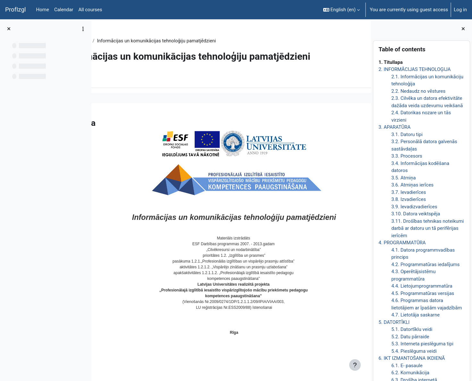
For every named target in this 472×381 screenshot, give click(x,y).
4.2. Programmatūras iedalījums (425, 264)
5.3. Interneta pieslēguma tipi (422, 344)
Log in (460, 10)
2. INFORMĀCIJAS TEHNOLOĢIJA (414, 69)
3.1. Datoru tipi (407, 134)
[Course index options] (83, 29)
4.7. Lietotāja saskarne (415, 315)
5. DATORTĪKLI (393, 322)
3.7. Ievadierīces (408, 192)
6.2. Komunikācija (410, 373)
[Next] (364, 133)
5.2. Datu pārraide (410, 337)
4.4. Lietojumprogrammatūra (421, 286)
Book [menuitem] (114, 89)
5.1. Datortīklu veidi (411, 329)
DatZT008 (114, 41)
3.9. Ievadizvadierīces (414, 207)
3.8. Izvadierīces (408, 199)
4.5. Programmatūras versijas (422, 293)
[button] (341, 9)
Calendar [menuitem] (63, 10)
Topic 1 (140, 41)
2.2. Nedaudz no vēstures (418, 91)
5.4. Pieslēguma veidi (414, 351)
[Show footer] (355, 365)
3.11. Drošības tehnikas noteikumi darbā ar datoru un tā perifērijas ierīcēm (427, 228)
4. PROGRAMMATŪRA (402, 243)
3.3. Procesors (406, 156)
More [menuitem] (135, 89)
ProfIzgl (15, 9)
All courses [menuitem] (90, 10)
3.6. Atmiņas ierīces (412, 185)
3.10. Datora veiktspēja (415, 214)
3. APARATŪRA (394, 127)
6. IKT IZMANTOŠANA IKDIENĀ (411, 358)
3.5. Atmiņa (403, 178)
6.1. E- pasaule (406, 365)
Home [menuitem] (42, 10)
